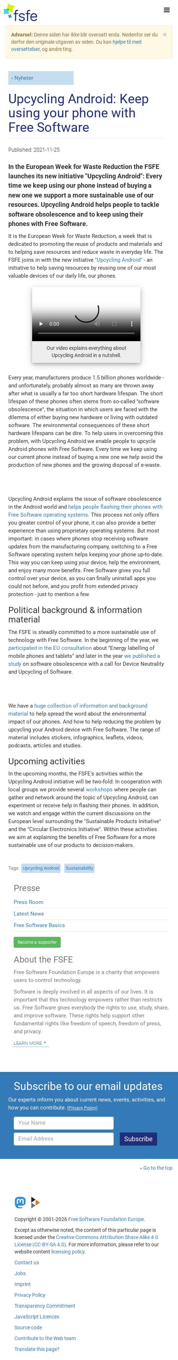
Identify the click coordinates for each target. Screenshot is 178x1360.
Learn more (28, 1043)
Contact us (26, 1262)
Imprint (22, 1284)
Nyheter (23, 78)
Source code (28, 1327)
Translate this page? (37, 1349)
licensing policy (67, 1252)
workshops (99, 789)
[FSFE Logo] (20, 13)
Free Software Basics (39, 925)
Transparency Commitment (44, 1306)
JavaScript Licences (36, 1317)
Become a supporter (37, 942)
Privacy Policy (29, 1295)
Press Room (28, 902)
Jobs (20, 1273)
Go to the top (158, 1168)
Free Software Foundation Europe (106, 1219)
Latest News (29, 914)
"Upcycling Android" (118, 260)
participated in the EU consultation (50, 648)
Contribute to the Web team (45, 1338)
